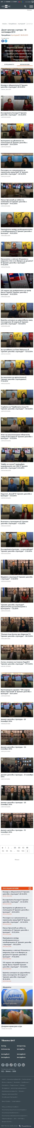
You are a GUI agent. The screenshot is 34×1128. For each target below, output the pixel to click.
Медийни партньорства (9, 1094)
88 (15, 848)
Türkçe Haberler (16, 1101)
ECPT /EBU (21, 1118)
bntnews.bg (5, 1049)
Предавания (12, 23)
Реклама (29, 10)
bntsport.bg (21, 1046)
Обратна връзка (7, 1118)
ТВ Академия (5, 1088)
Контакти (5, 1085)
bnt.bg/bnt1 (5, 1054)
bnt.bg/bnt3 (21, 1054)
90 (23, 848)
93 (7, 851)
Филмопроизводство (14, 1079)
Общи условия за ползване (10, 1106)
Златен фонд (26, 1079)
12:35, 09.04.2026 (7, 1028)
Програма (17, 1082)
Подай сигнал (14, 1085)
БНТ (2, 1)
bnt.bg (3, 1046)
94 (11, 851)
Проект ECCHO (6, 1121)
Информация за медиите (9, 1091)
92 (3, 851)
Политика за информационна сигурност (14, 1115)
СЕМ (15, 1118)
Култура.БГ (21, 23)
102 (18, 851)
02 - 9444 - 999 (8, 1071)
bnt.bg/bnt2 (5, 1057)
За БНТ (4, 1079)
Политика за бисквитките (10, 1112)
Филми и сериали (7, 1082)
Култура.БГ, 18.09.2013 (19, 35)
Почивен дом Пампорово (9, 1097)
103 (23, 851)
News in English (6, 1101)
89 (19, 848)
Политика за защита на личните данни (14, 1109)
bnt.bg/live (20, 1049)
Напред (22, 1085)
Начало (4, 23)
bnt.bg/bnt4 (21, 1057)
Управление (24, 1082)
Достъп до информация (18, 1088)
